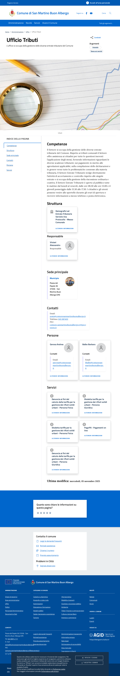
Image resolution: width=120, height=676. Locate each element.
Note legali (65, 641)
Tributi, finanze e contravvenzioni (72, 610)
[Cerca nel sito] (110, 13)
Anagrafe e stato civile (41, 600)
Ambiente (64, 607)
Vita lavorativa (66, 597)
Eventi (92, 621)
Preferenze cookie (59, 669)
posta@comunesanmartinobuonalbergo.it (68, 316)
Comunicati (93, 600)
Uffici (27, 32)
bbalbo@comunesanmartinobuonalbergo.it (94, 365)
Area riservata (66, 648)
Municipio (54, 278)
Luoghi (92, 618)
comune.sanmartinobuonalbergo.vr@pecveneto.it (22, 650)
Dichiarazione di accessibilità (71, 644)
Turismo (36, 617)
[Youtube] (90, 13)
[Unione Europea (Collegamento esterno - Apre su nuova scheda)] (15, 582)
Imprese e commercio (68, 617)
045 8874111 (63, 319)
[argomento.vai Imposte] (95, 47)
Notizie (92, 597)
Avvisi (92, 603)
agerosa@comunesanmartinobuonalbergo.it (62, 365)
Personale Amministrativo (14, 610)
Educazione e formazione (41, 607)
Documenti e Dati (11, 614)
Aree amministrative (12, 600)
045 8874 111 (13, 639)
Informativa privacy (68, 637)
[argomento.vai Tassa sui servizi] (96, 51)
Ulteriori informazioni (65, 228)
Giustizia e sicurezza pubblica (71, 603)
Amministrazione (17, 32)
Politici (7, 607)
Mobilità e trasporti (67, 600)
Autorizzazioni (38, 603)
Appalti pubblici (38, 610)
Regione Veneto (12, 3)
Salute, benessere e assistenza (44, 614)
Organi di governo (11, 597)
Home (7, 32)
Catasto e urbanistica (40, 597)
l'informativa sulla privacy (50, 671)
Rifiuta (89, 658)
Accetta (89, 663)
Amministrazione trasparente (71, 634)
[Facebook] (85, 13)
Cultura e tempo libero (68, 614)
